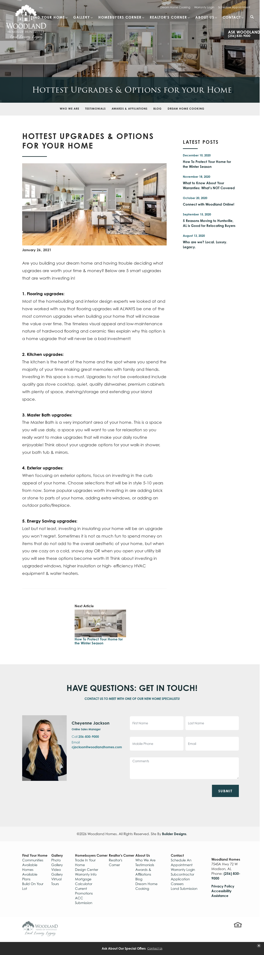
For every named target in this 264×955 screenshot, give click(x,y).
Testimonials (95, 108)
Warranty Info (86, 874)
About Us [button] (204, 17)
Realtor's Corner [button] (168, 17)
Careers (177, 884)
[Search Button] (252, 17)
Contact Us (154, 948)
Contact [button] (232, 17)
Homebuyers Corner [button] (119, 17)
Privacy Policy (222, 886)
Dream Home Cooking (175, 7)
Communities (32, 860)
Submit (225, 791)
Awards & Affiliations (129, 108)
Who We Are (69, 108)
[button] (252, 20)
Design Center (86, 870)
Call (85, 737)
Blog (157, 108)
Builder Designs (174, 834)
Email (97, 744)
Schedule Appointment (234, 7)
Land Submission (184, 889)
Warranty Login (204, 7)
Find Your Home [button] (48, 17)
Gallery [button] (81, 17)
